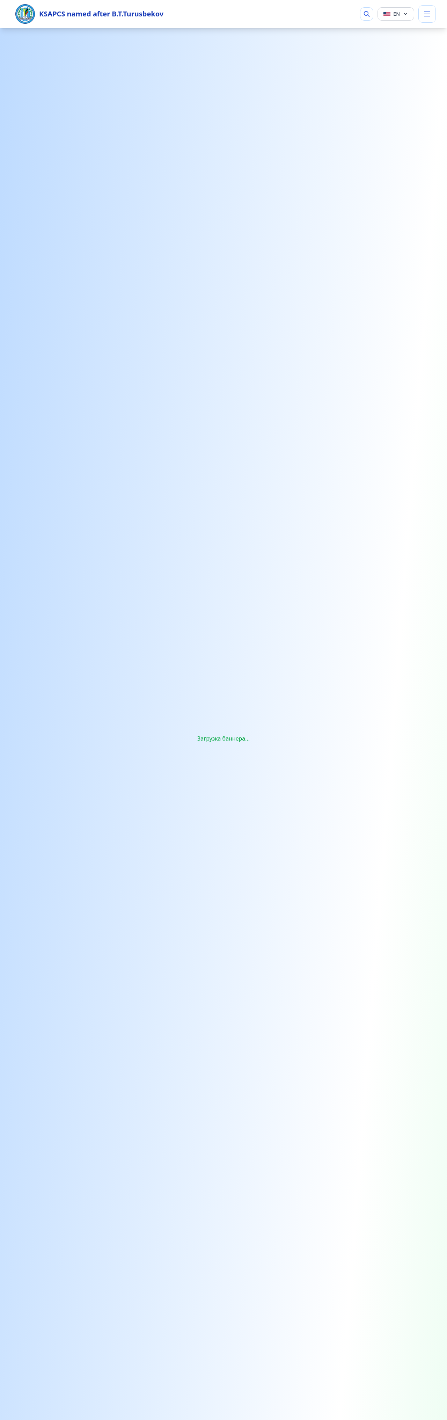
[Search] (366, 14)
